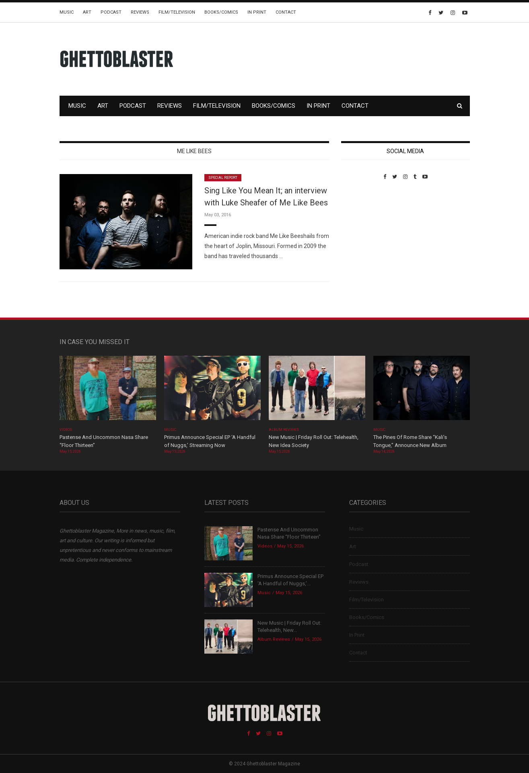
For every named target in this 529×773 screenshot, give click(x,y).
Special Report (223, 178)
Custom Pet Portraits (364, 235)
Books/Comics (221, 12)
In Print (256, 12)
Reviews (140, 12)
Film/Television (176, 12)
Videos (66, 430)
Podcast (111, 12)
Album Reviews (284, 430)
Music (67, 12)
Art (87, 12)
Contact (286, 12)
